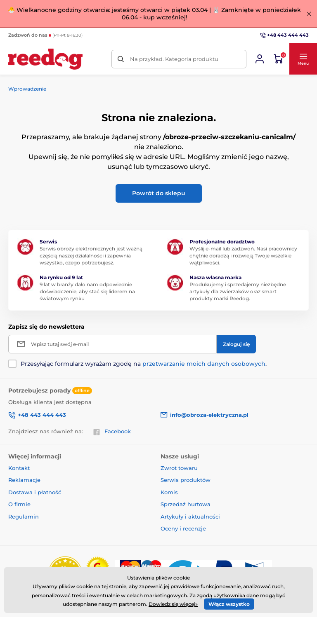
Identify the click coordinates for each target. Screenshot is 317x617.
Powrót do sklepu (158, 193)
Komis (169, 492)
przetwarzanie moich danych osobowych (203, 363)
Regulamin (23, 516)
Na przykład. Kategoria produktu (174, 59)
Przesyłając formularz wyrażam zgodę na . (144, 363)
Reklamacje (24, 480)
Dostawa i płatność (34, 492)
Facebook (112, 432)
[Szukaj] (120, 59)
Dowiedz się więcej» (173, 604)
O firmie (19, 504)
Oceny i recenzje (183, 528)
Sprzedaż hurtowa (186, 504)
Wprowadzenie (27, 89)
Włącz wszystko (229, 604)
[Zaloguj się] (236, 344)
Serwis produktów (186, 480)
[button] (303, 59)
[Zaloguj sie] (260, 59)
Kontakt (19, 468)
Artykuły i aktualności (190, 516)
